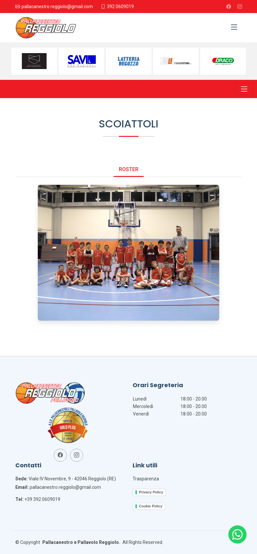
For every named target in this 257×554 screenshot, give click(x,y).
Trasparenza (146, 478)
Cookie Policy (151, 506)
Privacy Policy (151, 492)
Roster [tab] (128, 169)
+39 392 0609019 (42, 499)
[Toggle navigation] (244, 89)
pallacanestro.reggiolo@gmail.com (65, 487)
